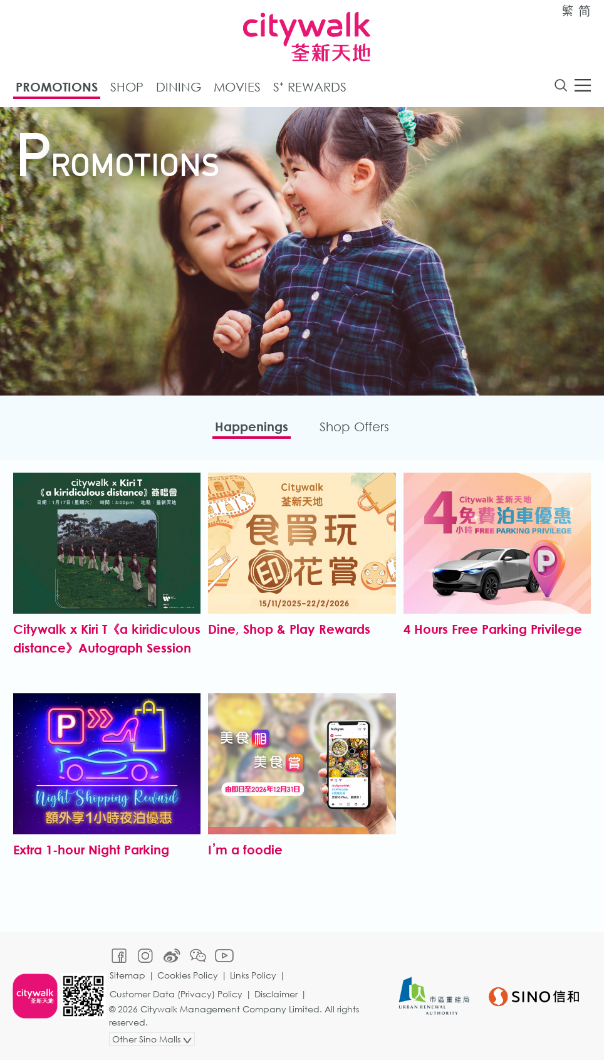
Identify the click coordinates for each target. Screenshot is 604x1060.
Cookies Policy (187, 975)
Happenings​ (251, 426)
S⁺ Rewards (309, 87)
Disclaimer (276, 994)
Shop (126, 87)
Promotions (57, 87)
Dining (178, 87)
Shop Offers (354, 426)
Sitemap (127, 975)
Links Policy (253, 975)
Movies (237, 87)
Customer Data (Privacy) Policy (176, 994)
